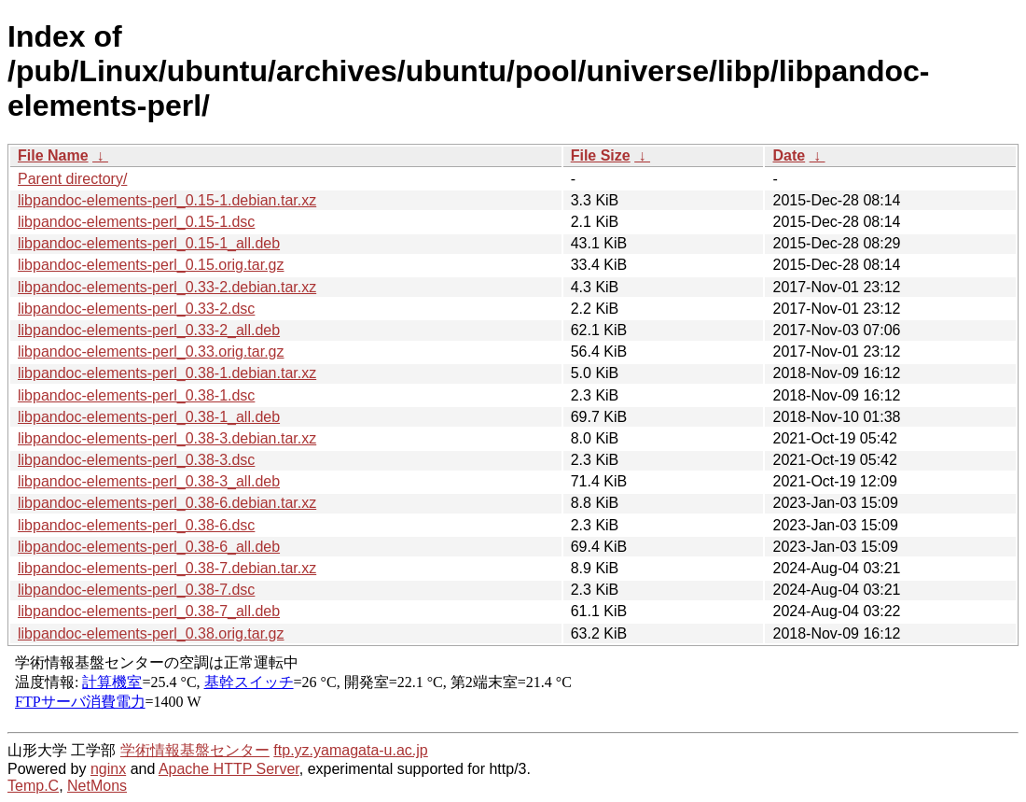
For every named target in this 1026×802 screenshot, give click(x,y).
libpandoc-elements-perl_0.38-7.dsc (136, 590)
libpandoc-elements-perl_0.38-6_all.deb (149, 547)
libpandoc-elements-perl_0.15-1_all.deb (149, 243)
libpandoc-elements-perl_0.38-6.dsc (136, 525)
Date (788, 155)
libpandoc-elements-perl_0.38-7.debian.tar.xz (167, 568)
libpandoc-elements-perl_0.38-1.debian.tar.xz (167, 373)
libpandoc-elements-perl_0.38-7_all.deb (149, 611)
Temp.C (33, 786)
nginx (108, 769)
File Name (53, 155)
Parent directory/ (72, 179)
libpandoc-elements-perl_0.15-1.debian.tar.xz (167, 200)
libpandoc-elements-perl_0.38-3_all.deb (149, 481)
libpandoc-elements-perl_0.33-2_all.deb (149, 330)
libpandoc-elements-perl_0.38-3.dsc (136, 460)
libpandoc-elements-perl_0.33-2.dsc (136, 309)
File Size (601, 155)
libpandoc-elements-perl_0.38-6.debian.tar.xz (167, 503)
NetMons (97, 786)
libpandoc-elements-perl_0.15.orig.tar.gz (151, 265)
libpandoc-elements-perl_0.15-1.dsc (136, 222)
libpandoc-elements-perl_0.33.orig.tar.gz (151, 351)
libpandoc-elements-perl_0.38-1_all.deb (149, 417)
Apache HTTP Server (229, 769)
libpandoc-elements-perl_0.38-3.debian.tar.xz (167, 438)
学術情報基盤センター (195, 750)
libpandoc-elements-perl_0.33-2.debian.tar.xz (167, 287)
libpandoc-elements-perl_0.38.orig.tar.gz (151, 633)
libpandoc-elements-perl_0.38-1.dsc (136, 395)
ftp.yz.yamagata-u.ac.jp (350, 750)
